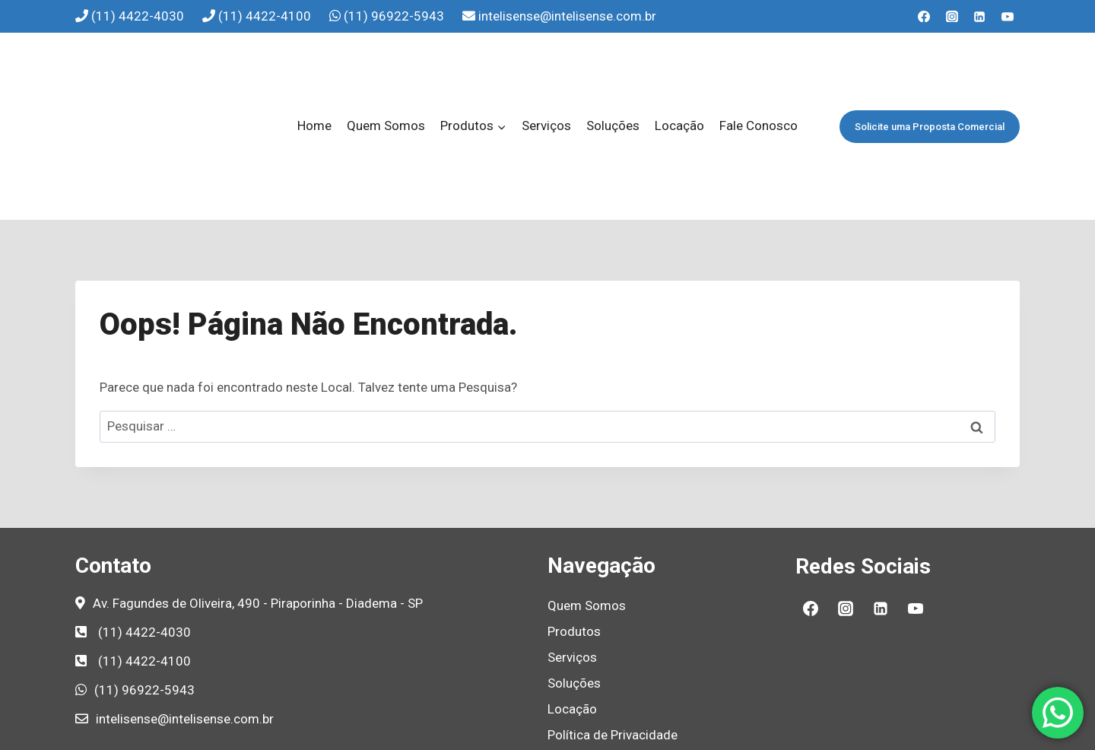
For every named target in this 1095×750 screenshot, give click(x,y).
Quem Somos (386, 70)
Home (314, 70)
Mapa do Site (585, 675)
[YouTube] (1007, 17)
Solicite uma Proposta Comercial (930, 71)
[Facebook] (924, 17)
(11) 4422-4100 (266, 16)
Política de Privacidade (613, 623)
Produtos (574, 521)
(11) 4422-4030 (139, 16)
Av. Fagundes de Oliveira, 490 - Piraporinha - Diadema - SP (258, 492)
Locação (679, 70)
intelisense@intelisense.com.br (567, 16)
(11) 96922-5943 (395, 16)
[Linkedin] (979, 17)
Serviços (546, 70)
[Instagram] (952, 17)
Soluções (613, 70)
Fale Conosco (758, 70)
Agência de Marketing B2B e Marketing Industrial (687, 731)
